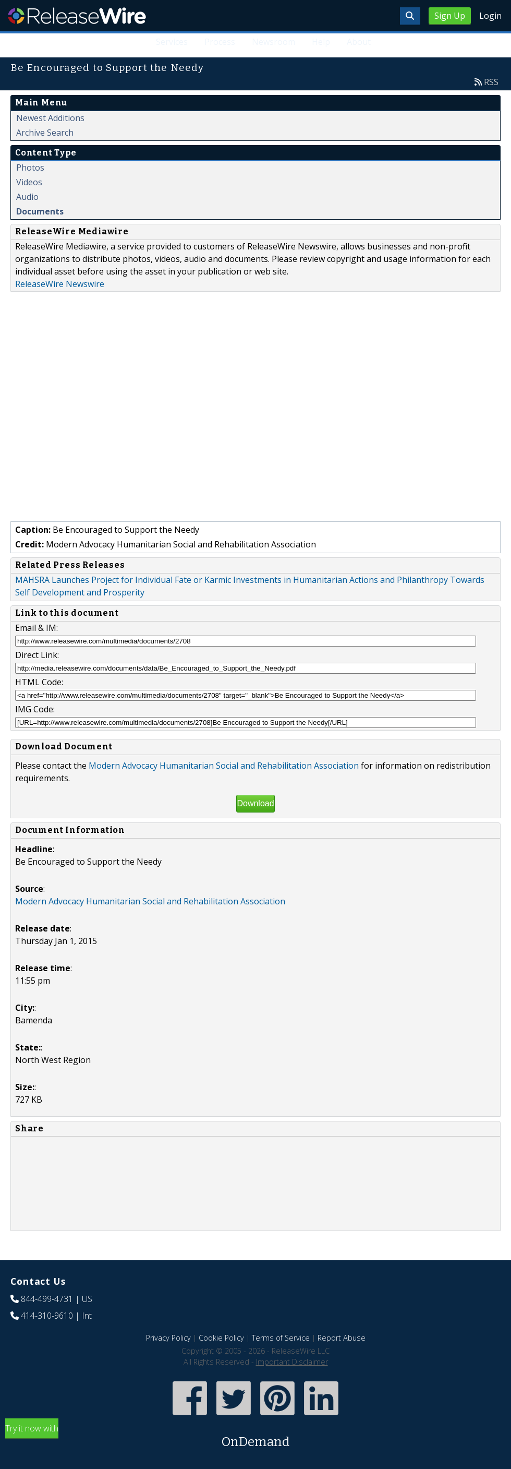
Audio (27, 196)
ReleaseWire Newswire (59, 284)
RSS (491, 82)
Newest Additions (50, 118)
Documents (40, 211)
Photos (30, 167)
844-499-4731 (47, 1299)
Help (321, 41)
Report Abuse (342, 1338)
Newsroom (273, 41)
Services (172, 41)
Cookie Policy (221, 1338)
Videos (29, 182)
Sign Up (449, 15)
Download (255, 803)
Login (490, 15)
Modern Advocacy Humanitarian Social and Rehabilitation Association (224, 765)
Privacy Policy (168, 1338)
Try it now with (255, 1437)
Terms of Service (281, 1338)
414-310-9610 (47, 1315)
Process (219, 41)
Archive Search (45, 132)
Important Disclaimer (292, 1362)
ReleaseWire (77, 15)
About (359, 41)
